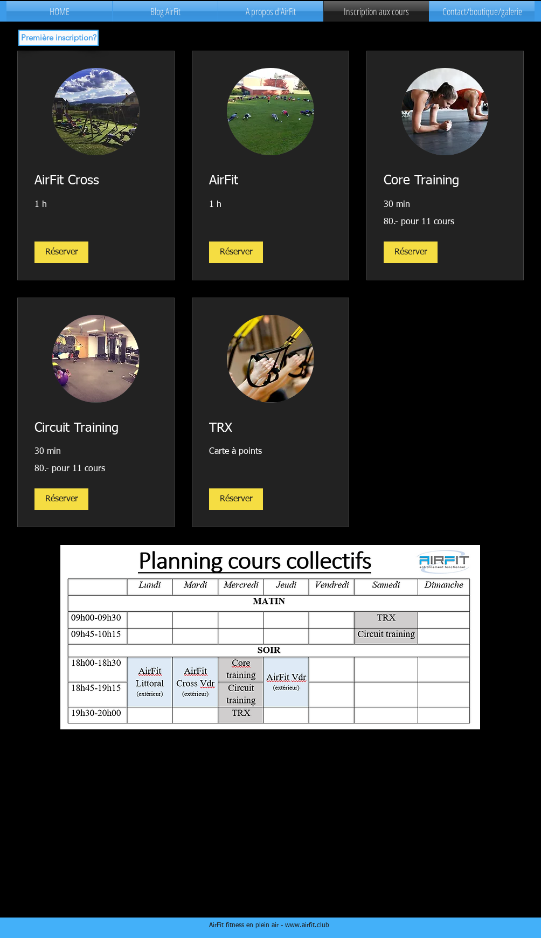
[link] (95, 181)
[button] (61, 252)
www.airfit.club (307, 925)
